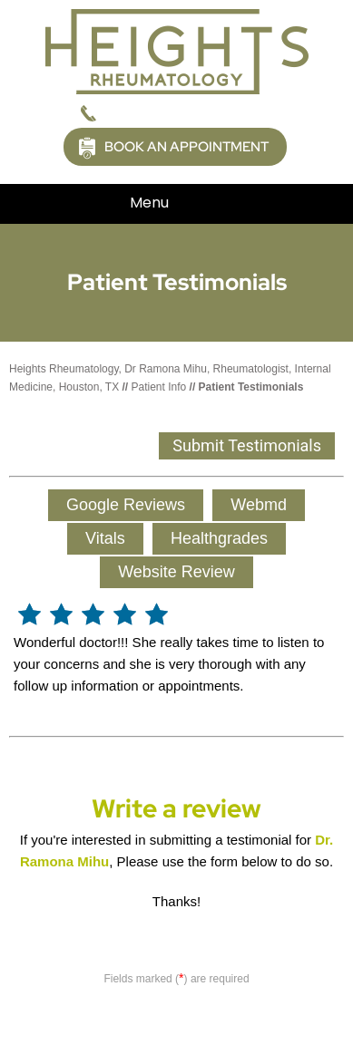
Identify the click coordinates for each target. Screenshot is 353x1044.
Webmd (258, 505)
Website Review (176, 572)
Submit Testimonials (246, 445)
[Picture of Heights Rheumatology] (177, 50)
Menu (172, 204)
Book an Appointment (186, 147)
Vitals (105, 538)
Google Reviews (125, 505)
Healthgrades (219, 538)
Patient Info (159, 387)
